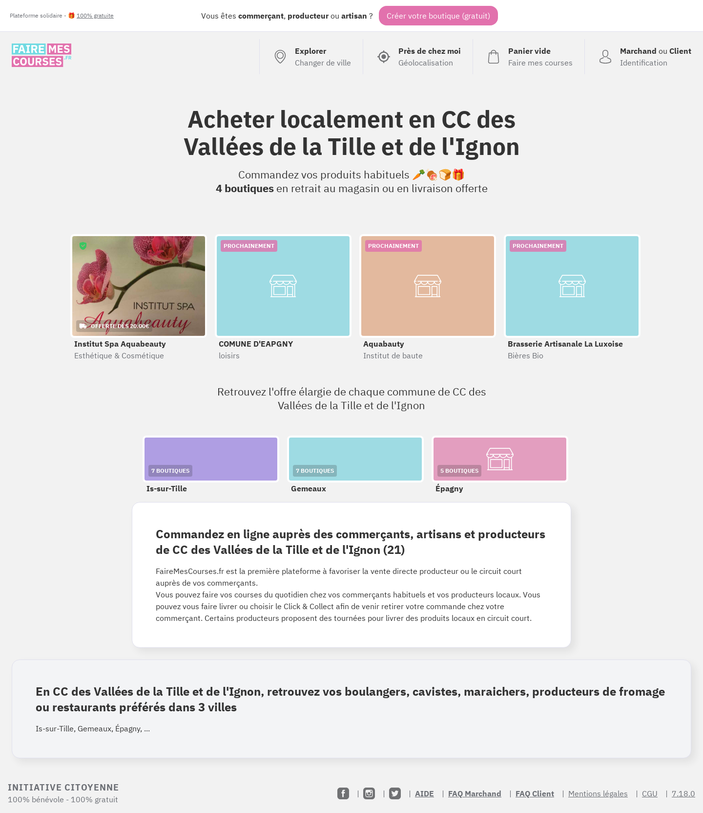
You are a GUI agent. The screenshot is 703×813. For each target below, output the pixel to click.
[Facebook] (343, 793)
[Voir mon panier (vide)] (528, 56)
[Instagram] (369, 793)
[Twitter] (395, 793)
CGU (650, 793)
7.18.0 (683, 793)
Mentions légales (598, 793)
